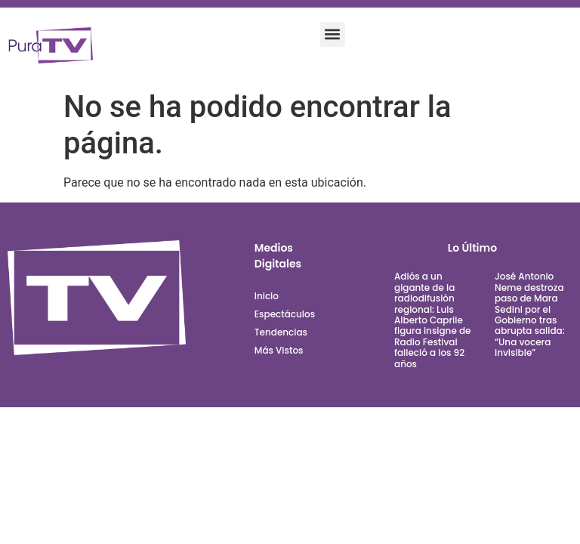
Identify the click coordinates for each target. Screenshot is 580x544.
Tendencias (281, 332)
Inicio (267, 295)
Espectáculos (285, 314)
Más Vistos (279, 350)
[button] (332, 34)
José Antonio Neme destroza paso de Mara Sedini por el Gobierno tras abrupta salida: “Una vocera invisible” (530, 314)
